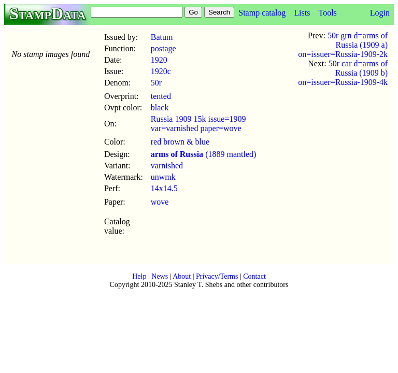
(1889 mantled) (204, 154)
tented (161, 96)
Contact (254, 276)
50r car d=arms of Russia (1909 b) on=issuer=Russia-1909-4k (343, 73)
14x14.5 (164, 188)
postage (163, 48)
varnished (167, 165)
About (182, 276)
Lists (302, 12)
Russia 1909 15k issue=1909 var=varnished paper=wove (198, 123)
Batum (162, 37)
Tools (327, 12)
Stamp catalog (262, 12)
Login (380, 12)
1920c (161, 71)
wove (160, 201)
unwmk (163, 177)
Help (139, 276)
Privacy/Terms (217, 276)
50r (156, 82)
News (159, 276)
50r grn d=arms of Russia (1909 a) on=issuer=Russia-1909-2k (343, 45)
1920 (159, 59)
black (160, 107)
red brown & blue (180, 141)
